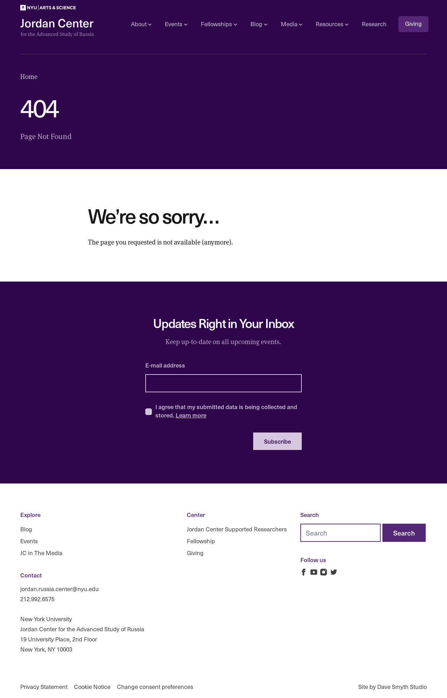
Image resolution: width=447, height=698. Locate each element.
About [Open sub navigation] (141, 24)
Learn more (191, 415)
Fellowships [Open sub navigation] (219, 24)
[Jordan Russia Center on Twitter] (334, 572)
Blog (26, 529)
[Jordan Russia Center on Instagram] (323, 572)
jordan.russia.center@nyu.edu (59, 589)
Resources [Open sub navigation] (332, 24)
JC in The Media (41, 552)
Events (29, 541)
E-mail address (165, 365)
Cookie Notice (92, 687)
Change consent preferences (155, 687)
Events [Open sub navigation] (176, 24)
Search (309, 514)
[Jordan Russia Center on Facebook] (304, 572)
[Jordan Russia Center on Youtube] (314, 572)
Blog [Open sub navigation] (258, 24)
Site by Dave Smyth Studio (392, 687)
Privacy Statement (43, 687)
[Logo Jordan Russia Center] (57, 28)
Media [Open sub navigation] (291, 24)
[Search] (404, 533)
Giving (413, 24)
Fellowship (201, 541)
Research (374, 24)
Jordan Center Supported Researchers (237, 529)
